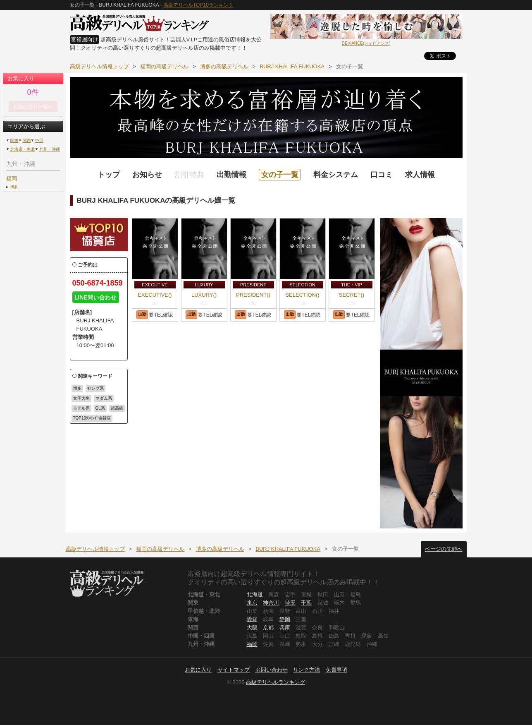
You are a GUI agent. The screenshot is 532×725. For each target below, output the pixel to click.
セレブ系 (95, 388)
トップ (109, 174)
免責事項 (336, 670)
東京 (252, 603)
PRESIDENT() (253, 295)
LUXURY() (204, 295)
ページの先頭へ (444, 549)
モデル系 (81, 408)
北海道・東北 (22, 149)
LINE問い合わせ (96, 297)
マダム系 (103, 398)
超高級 (117, 408)
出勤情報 (231, 174)
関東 (14, 140)
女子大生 (81, 398)
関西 (27, 140)
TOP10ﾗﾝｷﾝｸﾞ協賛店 (92, 418)
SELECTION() (302, 295)
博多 (14, 187)
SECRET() (351, 295)
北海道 (255, 594)
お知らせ (147, 174)
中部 (39, 140)
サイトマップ (233, 670)
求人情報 (420, 174)
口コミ (381, 174)
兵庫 (284, 627)
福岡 (11, 178)
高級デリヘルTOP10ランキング (198, 5)
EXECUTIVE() (155, 295)
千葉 (306, 603)
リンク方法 (306, 670)
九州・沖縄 (49, 149)
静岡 (284, 619)
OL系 (100, 408)
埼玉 (290, 603)
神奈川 (271, 603)
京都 (268, 627)
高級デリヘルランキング (275, 682)
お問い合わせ (271, 670)
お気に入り (198, 670)
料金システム (335, 174)
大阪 (252, 627)
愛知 (252, 619)
